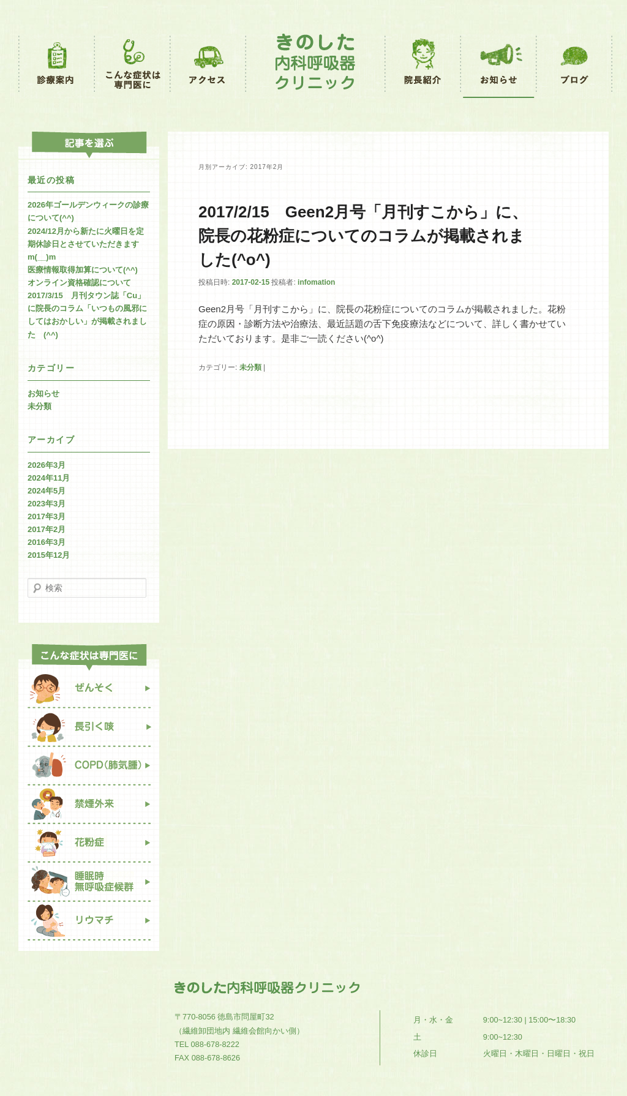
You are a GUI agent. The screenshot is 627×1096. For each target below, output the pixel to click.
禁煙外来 (88, 805)
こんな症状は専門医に (133, 66)
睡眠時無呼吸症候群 (88, 882)
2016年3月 (47, 542)
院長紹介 (423, 66)
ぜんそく (88, 688)
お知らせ (499, 66)
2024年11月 (49, 477)
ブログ (574, 66)
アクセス (209, 66)
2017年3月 (47, 516)
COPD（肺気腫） (88, 766)
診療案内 (56, 66)
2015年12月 (49, 555)
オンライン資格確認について (79, 282)
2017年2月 (47, 529)
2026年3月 (47, 465)
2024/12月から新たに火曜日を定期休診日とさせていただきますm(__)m (86, 244)
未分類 (250, 367)
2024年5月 (47, 490)
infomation (316, 282)
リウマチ (88, 926)
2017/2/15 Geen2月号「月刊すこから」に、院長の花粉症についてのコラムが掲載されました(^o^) (363, 236)
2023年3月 (47, 503)
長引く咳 (88, 727)
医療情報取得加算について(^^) (83, 269)
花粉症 (88, 843)
